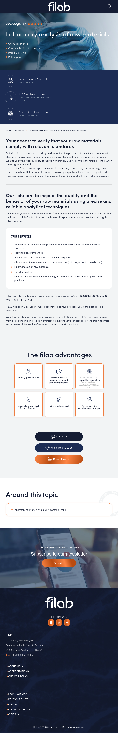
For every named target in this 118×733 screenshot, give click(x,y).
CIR (26, 306)
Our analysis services (38, 130)
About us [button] (14, 666)
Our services (20, 130)
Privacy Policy (18, 699)
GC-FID (77, 296)
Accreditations (18, 671)
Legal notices (17, 694)
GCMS (87, 296)
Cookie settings (19, 709)
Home (8, 130)
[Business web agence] (73, 727)
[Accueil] (59, 6)
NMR (31, 300)
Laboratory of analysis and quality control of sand (40, 509)
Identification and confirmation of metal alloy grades (42, 257)
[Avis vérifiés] (24, 24)
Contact (13, 704)
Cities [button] (12, 714)
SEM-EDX (16, 300)
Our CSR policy (18, 676)
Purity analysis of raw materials (31, 267)
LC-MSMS (97, 296)
